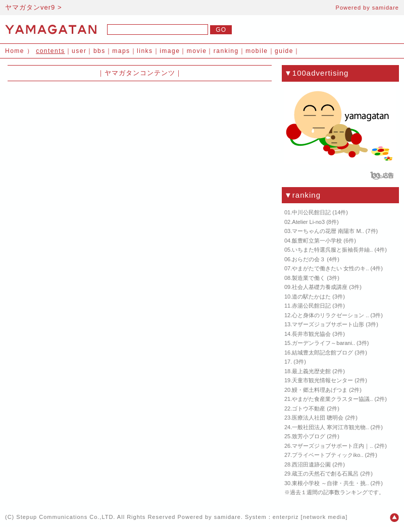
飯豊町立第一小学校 (317, 241)
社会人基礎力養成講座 (319, 287)
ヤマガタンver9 (30, 7)
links (145, 50)
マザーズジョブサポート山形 (328, 324)
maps (121, 50)
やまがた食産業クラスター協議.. (332, 399)
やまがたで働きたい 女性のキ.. (330, 268)
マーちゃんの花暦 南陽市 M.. (328, 231)
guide (284, 50)
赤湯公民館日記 (311, 306)
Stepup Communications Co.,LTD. (65, 517)
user (79, 50)
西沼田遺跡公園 (311, 464)
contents (50, 50)
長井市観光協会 (311, 334)
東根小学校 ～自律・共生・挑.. (330, 483)
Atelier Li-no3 (308, 222)
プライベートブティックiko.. (327, 455)
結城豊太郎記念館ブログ (322, 352)
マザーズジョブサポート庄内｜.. (332, 446)
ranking (226, 50)
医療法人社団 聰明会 (317, 418)
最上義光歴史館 (311, 371)
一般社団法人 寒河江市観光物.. (330, 427)
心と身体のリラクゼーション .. (330, 315)
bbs (99, 50)
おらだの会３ (308, 259)
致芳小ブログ (308, 436)
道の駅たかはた (311, 297)
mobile (256, 50)
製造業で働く (308, 278)
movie (197, 50)
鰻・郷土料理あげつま (319, 390)
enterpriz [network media (309, 517)
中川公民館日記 (311, 212)
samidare (385, 8)
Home (14, 50)
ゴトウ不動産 (308, 408)
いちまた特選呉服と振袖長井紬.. (332, 250)
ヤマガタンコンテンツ (140, 73)
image (170, 50)
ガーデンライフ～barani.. (323, 343)
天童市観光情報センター (322, 380)
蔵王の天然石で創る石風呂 (325, 474)
